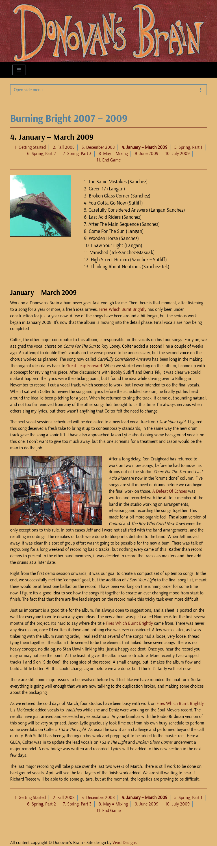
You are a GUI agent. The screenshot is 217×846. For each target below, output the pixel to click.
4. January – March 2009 (144, 147)
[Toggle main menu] (18, 70)
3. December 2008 (98, 147)
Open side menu (108, 90)
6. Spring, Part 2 (41, 153)
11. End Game (109, 160)
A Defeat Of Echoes (169, 491)
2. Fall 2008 (64, 147)
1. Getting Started (30, 147)
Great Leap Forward (84, 366)
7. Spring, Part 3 (77, 153)
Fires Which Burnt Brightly (122, 309)
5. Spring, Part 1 (188, 147)
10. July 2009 (177, 153)
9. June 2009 (146, 153)
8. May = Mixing (113, 153)
